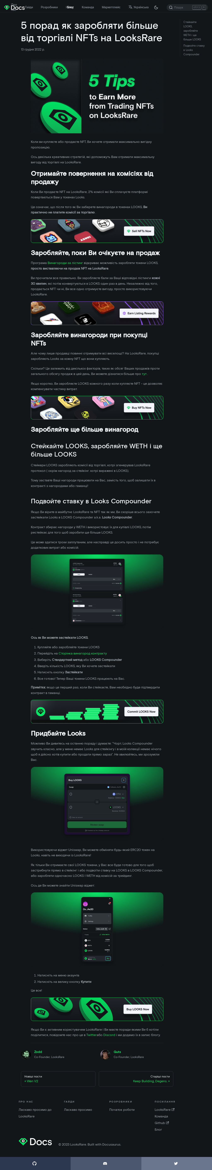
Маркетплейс (111, 7)
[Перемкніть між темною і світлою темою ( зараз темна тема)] (156, 7)
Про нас (14, 7)
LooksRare (164, 1110)
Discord (109, 1035)
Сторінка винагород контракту (83, 653)
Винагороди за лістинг (65, 263)
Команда (88, 7)
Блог (70, 7)
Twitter (91, 1035)
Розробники (49, 7)
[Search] (187, 7)
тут (144, 374)
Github (162, 1123)
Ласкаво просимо (78, 1110)
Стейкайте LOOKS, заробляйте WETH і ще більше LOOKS (192, 30)
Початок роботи (122, 1110)
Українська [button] (138, 7)
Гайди (29, 7)
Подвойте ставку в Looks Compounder (194, 50)
